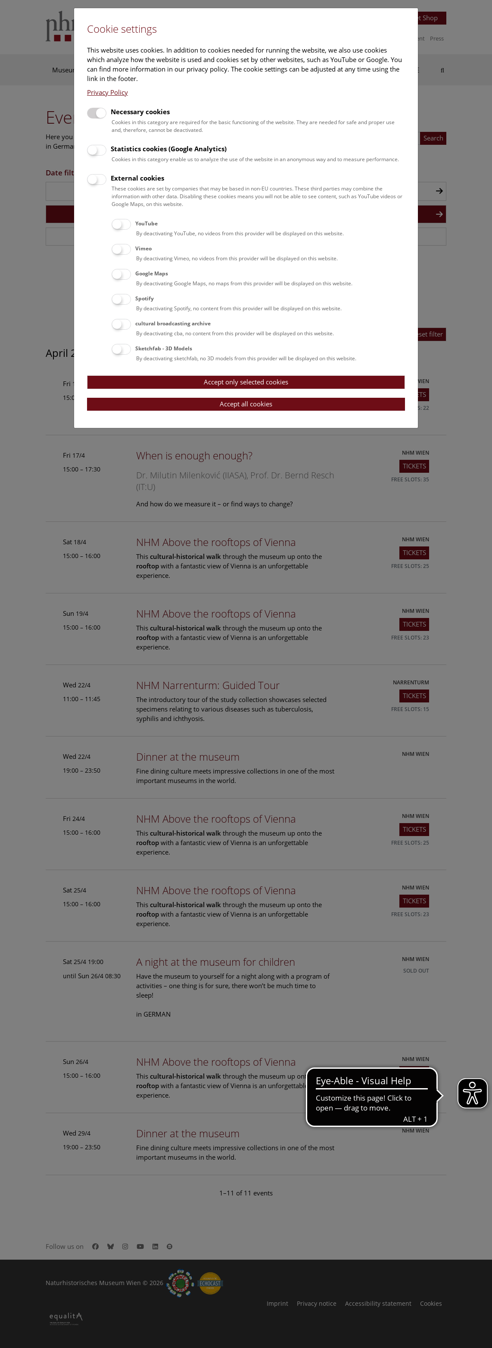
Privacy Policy (107, 92)
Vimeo (143, 248)
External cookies (137, 178)
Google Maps (151, 273)
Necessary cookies (140, 111)
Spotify (144, 298)
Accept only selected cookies (246, 382)
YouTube (146, 223)
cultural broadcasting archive (173, 323)
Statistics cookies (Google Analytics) (169, 148)
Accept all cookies (246, 403)
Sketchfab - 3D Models (163, 348)
